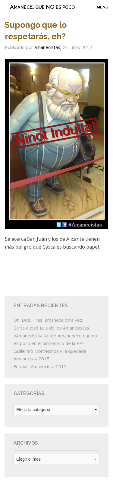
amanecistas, (48, 47)
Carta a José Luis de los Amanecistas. (52, 328)
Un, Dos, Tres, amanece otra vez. (48, 320)
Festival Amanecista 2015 (40, 366)
